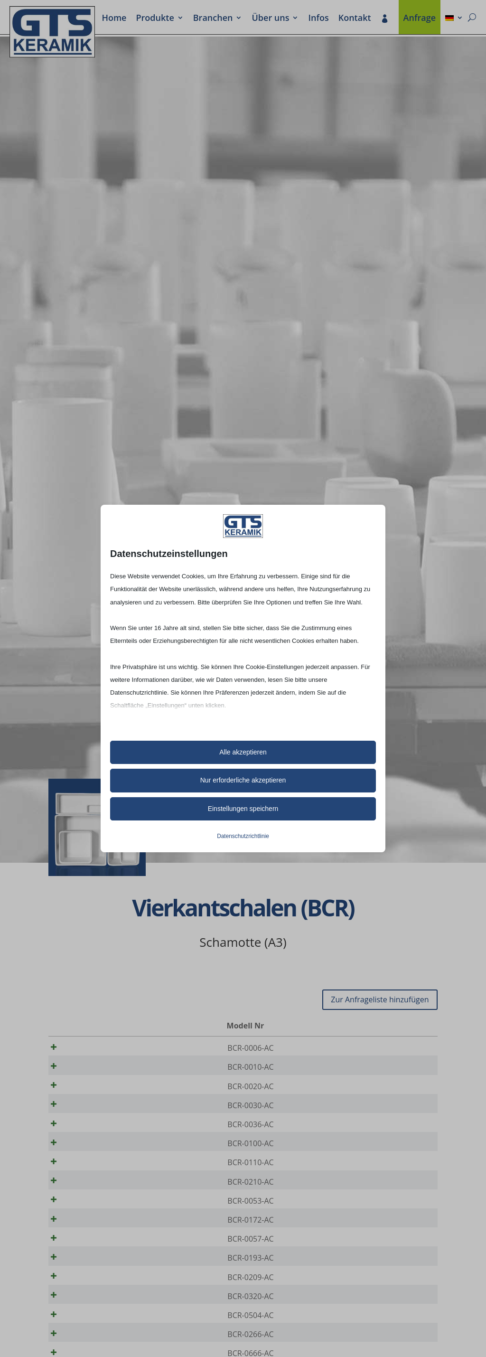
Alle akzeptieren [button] (243, 752)
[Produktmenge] (398, 1048)
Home (114, 18)
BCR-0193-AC (83, 1293)
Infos (318, 18)
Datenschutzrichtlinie (243, 836)
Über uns (270, 18)
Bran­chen (213, 18)
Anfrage (419, 18)
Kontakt (354, 18)
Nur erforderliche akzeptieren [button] (243, 780)
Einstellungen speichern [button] (243, 808)
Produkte (155, 18)
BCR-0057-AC (83, 1271)
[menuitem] (454, 18)
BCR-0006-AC (83, 1048)
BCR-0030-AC (83, 1115)
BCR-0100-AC (83, 1159)
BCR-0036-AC (83, 1137)
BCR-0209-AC (83, 1315)
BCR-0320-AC (83, 1338)
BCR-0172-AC (83, 1249)
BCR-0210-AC (83, 1204)
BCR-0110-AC (83, 1182)
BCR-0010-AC (83, 1070)
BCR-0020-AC (83, 1092)
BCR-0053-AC (83, 1226)
